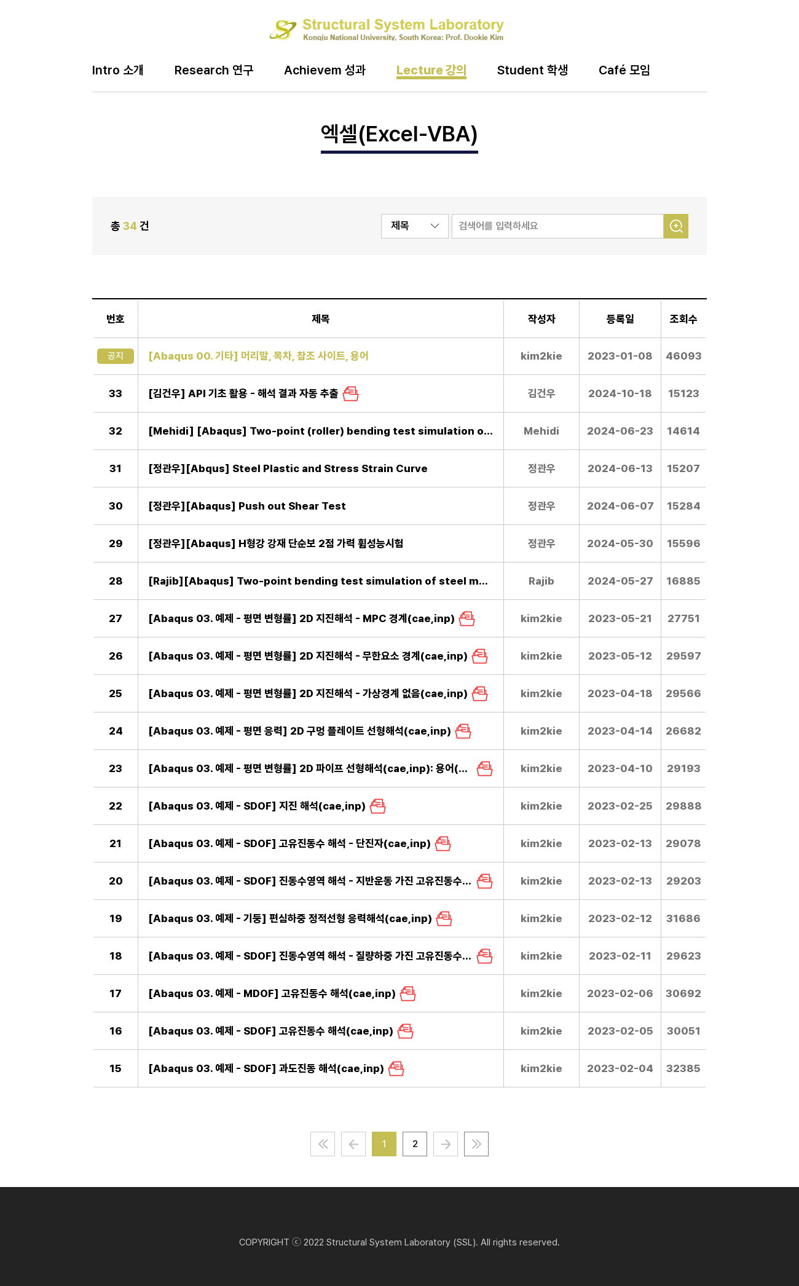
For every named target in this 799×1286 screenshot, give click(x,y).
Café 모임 (624, 70)
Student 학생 (532, 70)
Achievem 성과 (325, 70)
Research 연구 (214, 70)
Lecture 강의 (431, 70)
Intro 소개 (118, 70)
